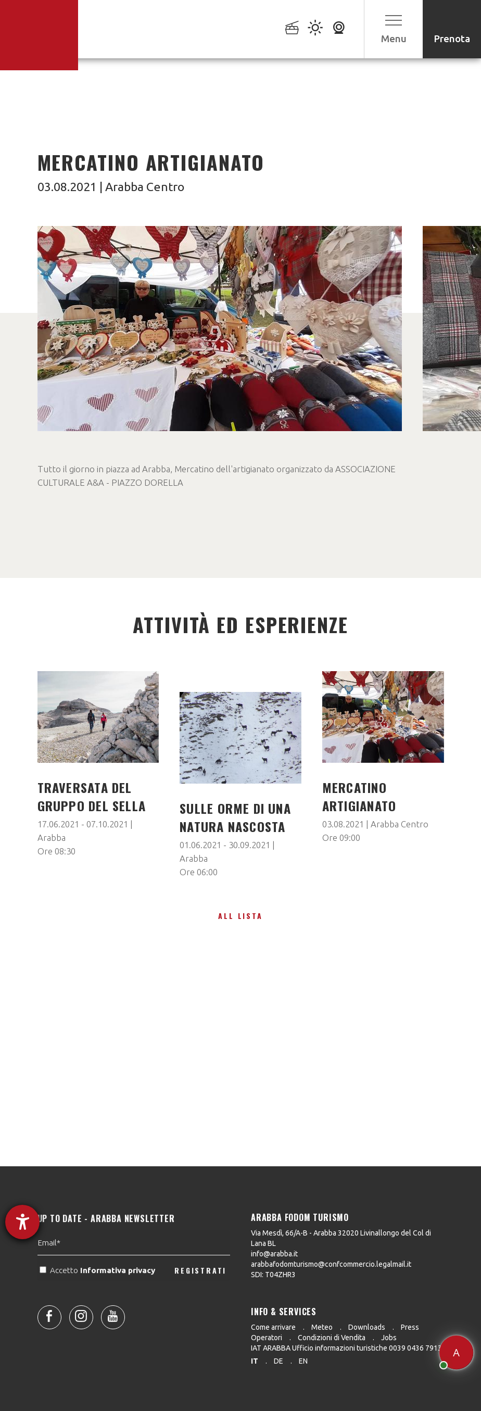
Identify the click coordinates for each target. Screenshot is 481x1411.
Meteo (322, 1327)
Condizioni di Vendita (331, 1337)
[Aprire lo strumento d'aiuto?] (22, 1222)
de (278, 1361)
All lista (240, 915)
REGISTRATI (200, 1297)
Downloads (366, 1327)
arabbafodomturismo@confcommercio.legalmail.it (331, 1264)
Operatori (266, 1337)
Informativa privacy (118, 1297)
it (254, 1361)
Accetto (98, 1297)
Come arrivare (273, 1327)
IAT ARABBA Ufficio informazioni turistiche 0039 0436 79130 (348, 1348)
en (303, 1361)
